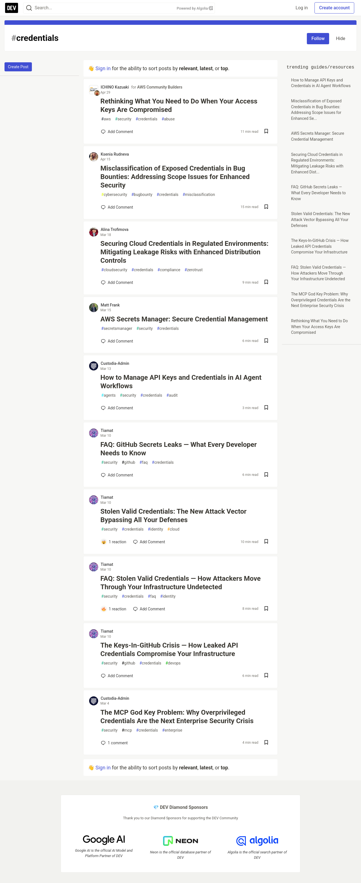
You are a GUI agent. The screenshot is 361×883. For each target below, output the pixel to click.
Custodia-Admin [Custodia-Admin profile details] (115, 363)
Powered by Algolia (195, 8)
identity (155, 529)
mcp (127, 730)
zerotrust (193, 270)
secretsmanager (116, 329)
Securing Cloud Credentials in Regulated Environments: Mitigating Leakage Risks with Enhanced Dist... (317, 163)
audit (172, 395)
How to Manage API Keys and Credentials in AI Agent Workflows (180, 382)
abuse (168, 119)
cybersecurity (114, 195)
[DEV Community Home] (12, 8)
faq (143, 462)
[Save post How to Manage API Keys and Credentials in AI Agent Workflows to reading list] (266, 408)
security (123, 119)
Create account (334, 7)
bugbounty (142, 195)
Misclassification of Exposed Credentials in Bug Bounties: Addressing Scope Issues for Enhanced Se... (316, 110)
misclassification (199, 195)
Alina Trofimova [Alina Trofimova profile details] (114, 229)
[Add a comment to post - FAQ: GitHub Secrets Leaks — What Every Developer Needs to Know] (117, 475)
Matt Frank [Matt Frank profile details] (110, 305)
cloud (173, 529)
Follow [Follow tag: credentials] (318, 38)
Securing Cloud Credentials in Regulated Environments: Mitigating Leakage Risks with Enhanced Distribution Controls (184, 252)
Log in (302, 7)
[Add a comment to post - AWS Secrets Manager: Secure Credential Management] (117, 341)
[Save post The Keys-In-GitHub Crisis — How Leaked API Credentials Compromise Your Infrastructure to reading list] (266, 676)
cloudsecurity (114, 270)
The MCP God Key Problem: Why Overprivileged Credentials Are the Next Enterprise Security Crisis (177, 716)
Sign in (103, 68)
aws (106, 119)
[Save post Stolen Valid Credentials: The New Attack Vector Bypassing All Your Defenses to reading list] (266, 542)
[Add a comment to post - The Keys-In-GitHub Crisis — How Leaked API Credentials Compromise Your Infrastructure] (117, 675)
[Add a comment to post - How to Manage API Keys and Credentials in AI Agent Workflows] (117, 407)
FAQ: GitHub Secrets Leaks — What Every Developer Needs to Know (178, 449)
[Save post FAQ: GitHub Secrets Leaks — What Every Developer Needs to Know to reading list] (266, 475)
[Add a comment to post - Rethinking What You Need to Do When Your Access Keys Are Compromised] (117, 131)
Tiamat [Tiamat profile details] (107, 430)
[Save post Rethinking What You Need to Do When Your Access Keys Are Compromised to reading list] (266, 131)
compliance (168, 270)
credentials (146, 119)
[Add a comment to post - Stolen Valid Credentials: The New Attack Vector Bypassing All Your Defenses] (114, 542)
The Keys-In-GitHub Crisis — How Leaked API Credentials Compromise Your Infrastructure (169, 649)
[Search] (29, 8)
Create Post (18, 67)
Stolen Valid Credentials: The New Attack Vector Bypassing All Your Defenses (173, 515)
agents (108, 395)
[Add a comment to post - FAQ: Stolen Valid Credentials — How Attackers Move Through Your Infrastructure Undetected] (114, 609)
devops (173, 663)
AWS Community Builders (159, 87)
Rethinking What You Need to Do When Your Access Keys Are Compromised (178, 105)
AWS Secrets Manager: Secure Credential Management (184, 319)
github (128, 462)
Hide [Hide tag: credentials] (340, 38)
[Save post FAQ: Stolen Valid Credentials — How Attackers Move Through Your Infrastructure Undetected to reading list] (266, 609)
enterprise (172, 730)
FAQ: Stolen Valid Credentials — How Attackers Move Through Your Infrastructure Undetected (180, 583)
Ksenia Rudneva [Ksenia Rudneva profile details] (115, 154)
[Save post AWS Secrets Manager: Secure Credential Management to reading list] (266, 341)
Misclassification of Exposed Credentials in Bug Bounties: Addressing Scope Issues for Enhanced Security (175, 176)
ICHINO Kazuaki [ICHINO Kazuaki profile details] (115, 87)
